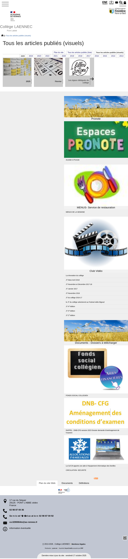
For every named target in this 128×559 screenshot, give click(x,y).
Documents (67, 483)
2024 (31, 57)
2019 (72, 57)
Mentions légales (78, 545)
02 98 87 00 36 (16, 510)
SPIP (82, 549)
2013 (121, 57)
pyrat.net (54, 549)
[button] (120, 2)
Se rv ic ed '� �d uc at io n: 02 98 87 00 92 (31, 516)
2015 (105, 57)
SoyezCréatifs (68, 549)
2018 (80, 57)
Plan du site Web (48, 483)
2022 (47, 57)
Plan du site (57, 53)
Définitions (83, 483)
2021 (56, 57)
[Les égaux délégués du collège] (79, 72)
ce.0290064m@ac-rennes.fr (23, 522)
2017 (88, 57)
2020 (64, 57)
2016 (97, 57)
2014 (113, 57)
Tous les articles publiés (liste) (78, 53)
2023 (39, 57)
